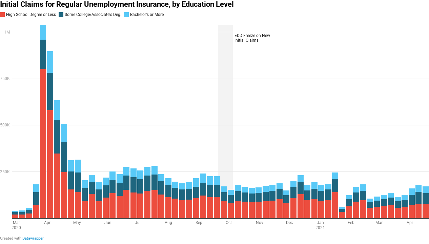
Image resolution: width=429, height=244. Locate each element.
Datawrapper (33, 238)
